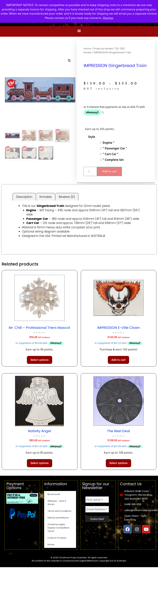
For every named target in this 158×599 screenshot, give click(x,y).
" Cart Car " (109, 154)
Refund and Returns (58, 517)
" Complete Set (112, 160)
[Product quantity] (90, 171)
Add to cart (109, 171)
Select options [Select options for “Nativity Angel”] (39, 463)
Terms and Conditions (59, 511)
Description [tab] (24, 197)
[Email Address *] (97, 509)
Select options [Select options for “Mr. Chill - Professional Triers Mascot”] (39, 359)
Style (91, 137)
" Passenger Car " (113, 148)
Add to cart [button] (118, 359)
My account (53, 494)
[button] (79, 30)
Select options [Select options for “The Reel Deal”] (118, 463)
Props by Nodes (103, 48)
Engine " (107, 143)
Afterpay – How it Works (56, 502)
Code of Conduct (56, 537)
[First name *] (97, 499)
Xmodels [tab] (45, 197)
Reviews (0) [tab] (67, 197)
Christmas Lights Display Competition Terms (58, 528)
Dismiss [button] (108, 18)
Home (87, 48)
